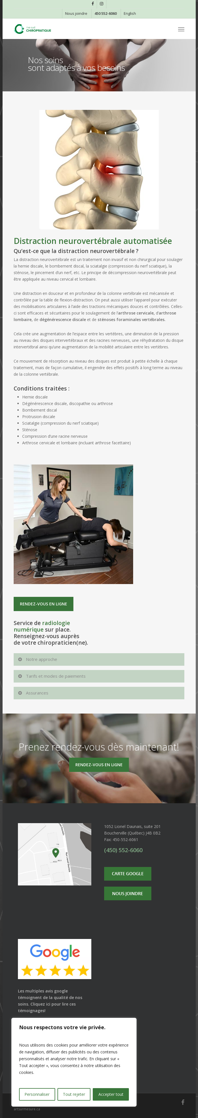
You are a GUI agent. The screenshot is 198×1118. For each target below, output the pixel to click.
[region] (74, 1062)
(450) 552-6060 (123, 850)
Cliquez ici (40, 1004)
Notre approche (37, 659)
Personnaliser (37, 1094)
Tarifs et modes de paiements (51, 676)
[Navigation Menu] (181, 29)
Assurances (32, 693)
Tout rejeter (74, 1094)
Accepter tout (110, 1094)
